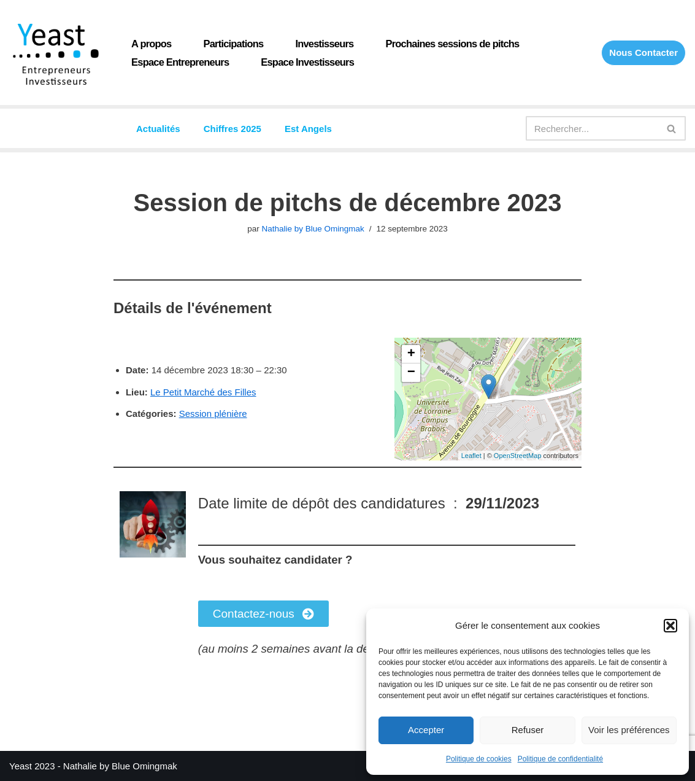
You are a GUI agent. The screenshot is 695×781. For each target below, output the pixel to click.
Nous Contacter (643, 52)
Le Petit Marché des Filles (203, 392)
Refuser (528, 730)
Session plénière (213, 413)
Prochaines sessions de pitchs (453, 43)
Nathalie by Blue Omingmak (312, 228)
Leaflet (471, 455)
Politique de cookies (479, 759)
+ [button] (411, 354)
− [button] (411, 372)
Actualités (158, 128)
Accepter (426, 730)
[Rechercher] (592, 128)
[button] (670, 626)
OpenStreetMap (518, 455)
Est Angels (308, 128)
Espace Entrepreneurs (180, 62)
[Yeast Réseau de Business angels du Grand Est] (55, 54)
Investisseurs (324, 43)
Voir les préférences (629, 730)
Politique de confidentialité (560, 759)
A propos (151, 43)
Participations (234, 43)
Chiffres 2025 (232, 128)
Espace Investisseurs (307, 62)
